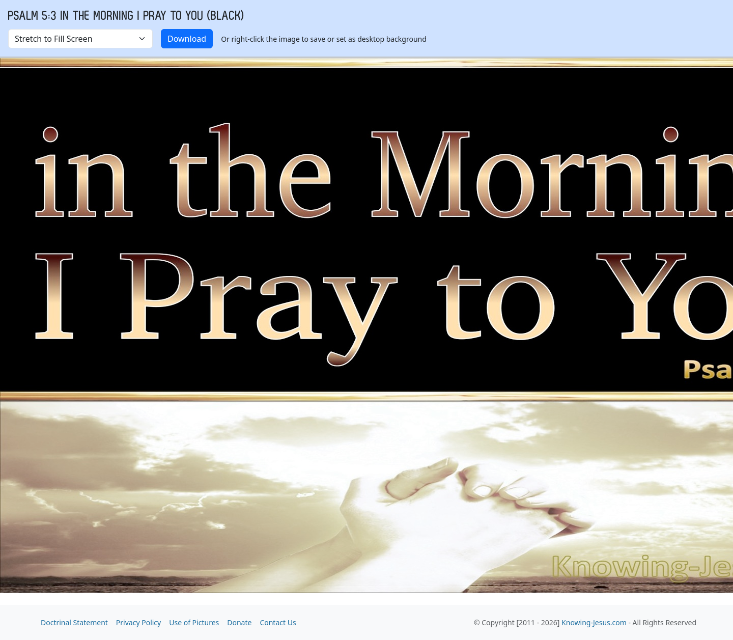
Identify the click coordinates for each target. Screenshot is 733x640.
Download (186, 38)
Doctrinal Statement (74, 622)
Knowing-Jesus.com (594, 622)
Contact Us (278, 622)
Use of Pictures (194, 622)
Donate (239, 622)
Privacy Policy (138, 622)
